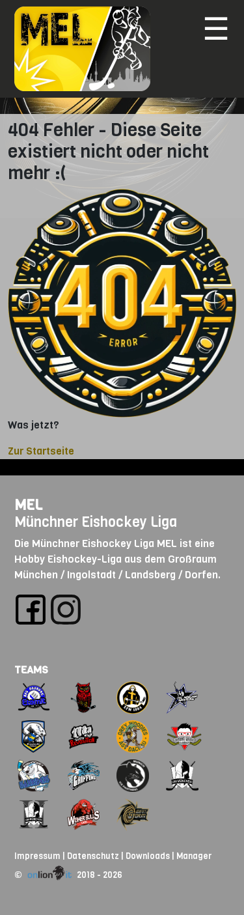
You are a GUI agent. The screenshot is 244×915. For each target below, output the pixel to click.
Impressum (37, 856)
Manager (193, 856)
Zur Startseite (41, 451)
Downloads (148, 856)
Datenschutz (93, 856)
